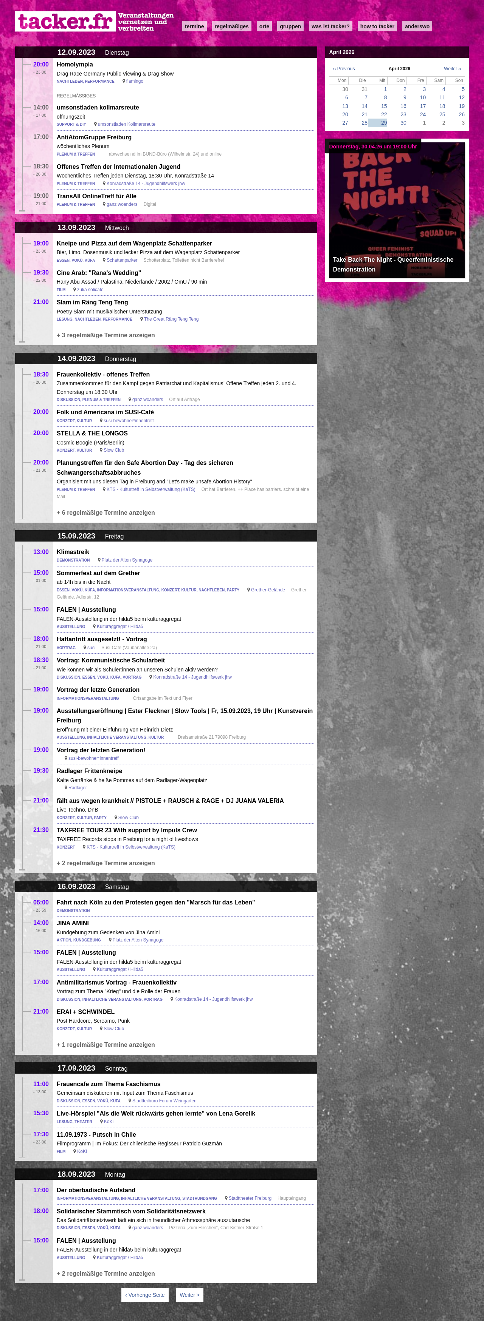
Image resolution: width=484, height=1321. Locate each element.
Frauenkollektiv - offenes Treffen (103, 374)
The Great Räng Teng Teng (171, 319)
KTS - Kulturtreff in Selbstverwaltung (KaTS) (151, 489)
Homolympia (75, 64)
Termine (194, 26)
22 (384, 114)
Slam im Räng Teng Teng (92, 302)
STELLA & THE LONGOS (92, 433)
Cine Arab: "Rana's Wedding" (99, 273)
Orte (264, 26)
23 (403, 114)
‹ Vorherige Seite (144, 1295)
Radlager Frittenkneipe (89, 771)
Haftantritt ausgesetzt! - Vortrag (102, 639)
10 (423, 97)
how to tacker (377, 26)
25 (442, 114)
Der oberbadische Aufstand (96, 1190)
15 (384, 106)
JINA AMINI (73, 923)
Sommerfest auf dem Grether (98, 573)
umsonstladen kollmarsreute (98, 107)
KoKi (108, 1121)
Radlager (77, 787)
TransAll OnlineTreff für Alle (97, 196)
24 (423, 114)
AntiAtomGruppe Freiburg (94, 137)
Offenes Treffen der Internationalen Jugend (118, 167)
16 (403, 106)
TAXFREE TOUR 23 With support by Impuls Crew (127, 830)
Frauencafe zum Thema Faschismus (109, 1084)
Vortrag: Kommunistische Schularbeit (111, 660)
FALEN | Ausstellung (86, 609)
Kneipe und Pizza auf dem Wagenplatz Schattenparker (134, 243)
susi (91, 647)
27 (345, 123)
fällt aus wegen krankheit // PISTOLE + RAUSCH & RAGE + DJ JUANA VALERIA (170, 801)
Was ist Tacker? (330, 26)
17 (423, 106)
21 (365, 114)
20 (345, 114)
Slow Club (114, 450)
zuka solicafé (90, 289)
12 (462, 97)
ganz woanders (122, 204)
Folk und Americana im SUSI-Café (105, 412)
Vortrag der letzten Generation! (101, 750)
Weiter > (190, 1295)
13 (345, 106)
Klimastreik (73, 552)
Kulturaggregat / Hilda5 (120, 626)
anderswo (417, 26)
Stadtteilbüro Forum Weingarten (164, 1100)
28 (365, 123)
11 (442, 97)
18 (442, 106)
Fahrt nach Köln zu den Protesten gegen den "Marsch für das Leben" (156, 902)
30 (403, 123)
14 (365, 106)
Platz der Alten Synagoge (127, 560)
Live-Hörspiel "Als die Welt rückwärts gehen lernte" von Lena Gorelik (156, 1113)
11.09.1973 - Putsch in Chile (96, 1134)
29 (384, 123)
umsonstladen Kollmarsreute (126, 124)
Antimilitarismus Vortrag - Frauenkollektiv (117, 982)
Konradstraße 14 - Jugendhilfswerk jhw (146, 183)
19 (462, 106)
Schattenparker (122, 260)
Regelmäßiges (232, 26)
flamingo (134, 81)
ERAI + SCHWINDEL (86, 1012)
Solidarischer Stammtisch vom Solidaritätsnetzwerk (131, 1211)
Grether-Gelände (268, 590)
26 (462, 114)
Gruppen (290, 26)
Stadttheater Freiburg (250, 1198)
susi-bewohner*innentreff (129, 420)
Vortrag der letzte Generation (98, 690)
